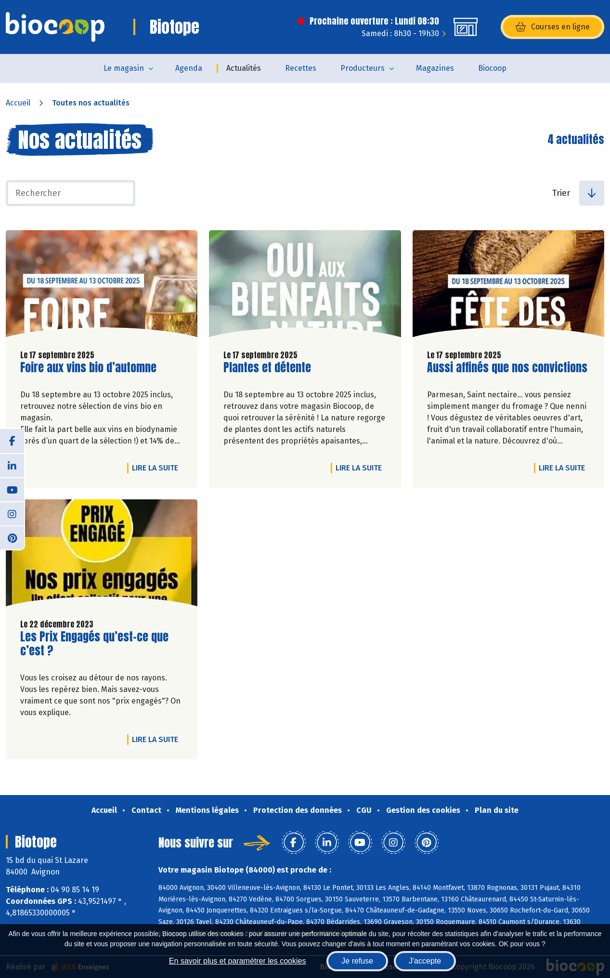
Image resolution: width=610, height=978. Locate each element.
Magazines (435, 68)
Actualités (243, 68)
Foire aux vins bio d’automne (88, 368)
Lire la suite (157, 467)
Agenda (188, 68)
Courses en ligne (552, 27)
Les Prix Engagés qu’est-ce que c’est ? (94, 644)
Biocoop (492, 68)
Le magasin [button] (124, 68)
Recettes (300, 68)
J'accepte (425, 961)
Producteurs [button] (362, 68)
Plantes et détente (267, 368)
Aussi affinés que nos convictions (507, 368)
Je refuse (357, 961)
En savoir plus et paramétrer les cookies (237, 961)
